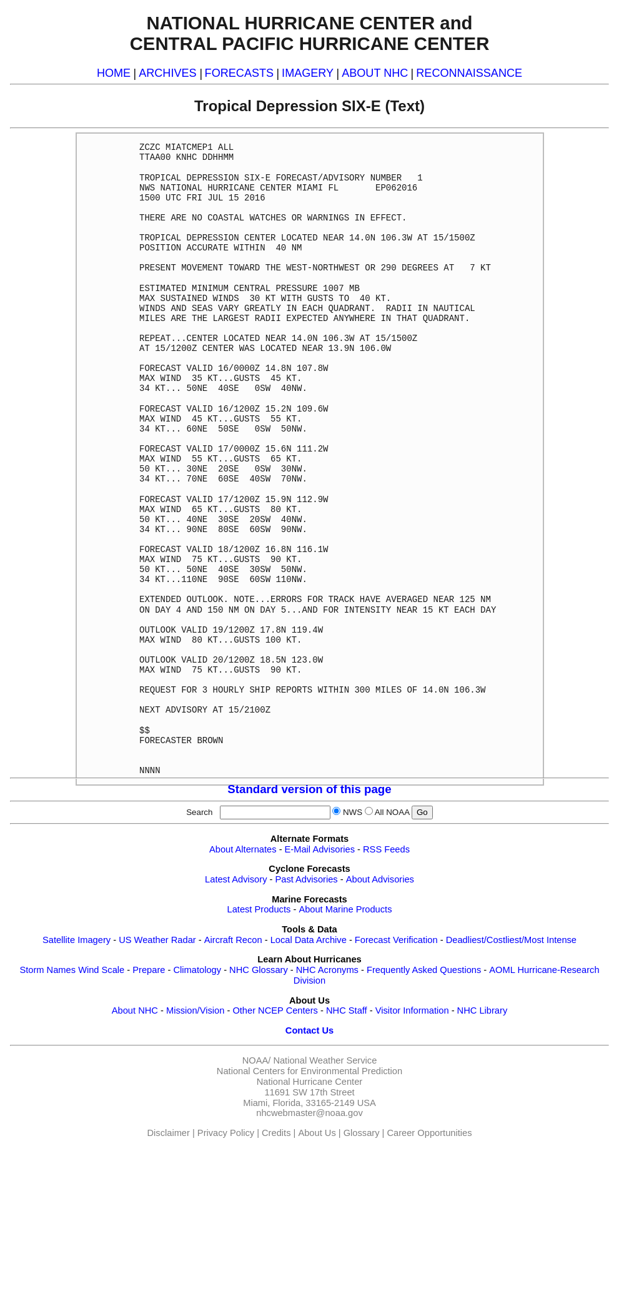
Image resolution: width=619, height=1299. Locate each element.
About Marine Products (345, 909)
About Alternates (243, 849)
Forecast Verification (396, 940)
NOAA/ (256, 1060)
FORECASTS (239, 73)
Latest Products (259, 909)
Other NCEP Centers (275, 1010)
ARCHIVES (167, 73)
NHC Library (482, 1010)
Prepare (148, 970)
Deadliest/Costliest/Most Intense (511, 940)
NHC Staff (346, 1010)
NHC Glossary (258, 970)
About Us (316, 1133)
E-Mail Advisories (320, 849)
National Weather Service (325, 1060)
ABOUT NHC (375, 73)
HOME (114, 73)
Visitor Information (412, 1010)
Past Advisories (306, 879)
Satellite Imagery (76, 940)
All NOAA (392, 812)
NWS (352, 812)
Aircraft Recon (233, 940)
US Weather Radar (157, 940)
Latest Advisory (236, 879)
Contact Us (309, 1030)
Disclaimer (168, 1133)
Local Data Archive (308, 940)
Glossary (362, 1133)
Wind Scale (101, 970)
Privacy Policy (225, 1133)
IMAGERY (308, 73)
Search (201, 812)
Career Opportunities (429, 1133)
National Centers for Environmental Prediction (309, 1071)
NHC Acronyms (327, 970)
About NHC (135, 1010)
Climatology (197, 970)
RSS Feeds (386, 849)
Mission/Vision (195, 1010)
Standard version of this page (309, 789)
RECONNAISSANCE (469, 73)
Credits (276, 1133)
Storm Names (47, 970)
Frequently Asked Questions (424, 970)
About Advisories (380, 879)
